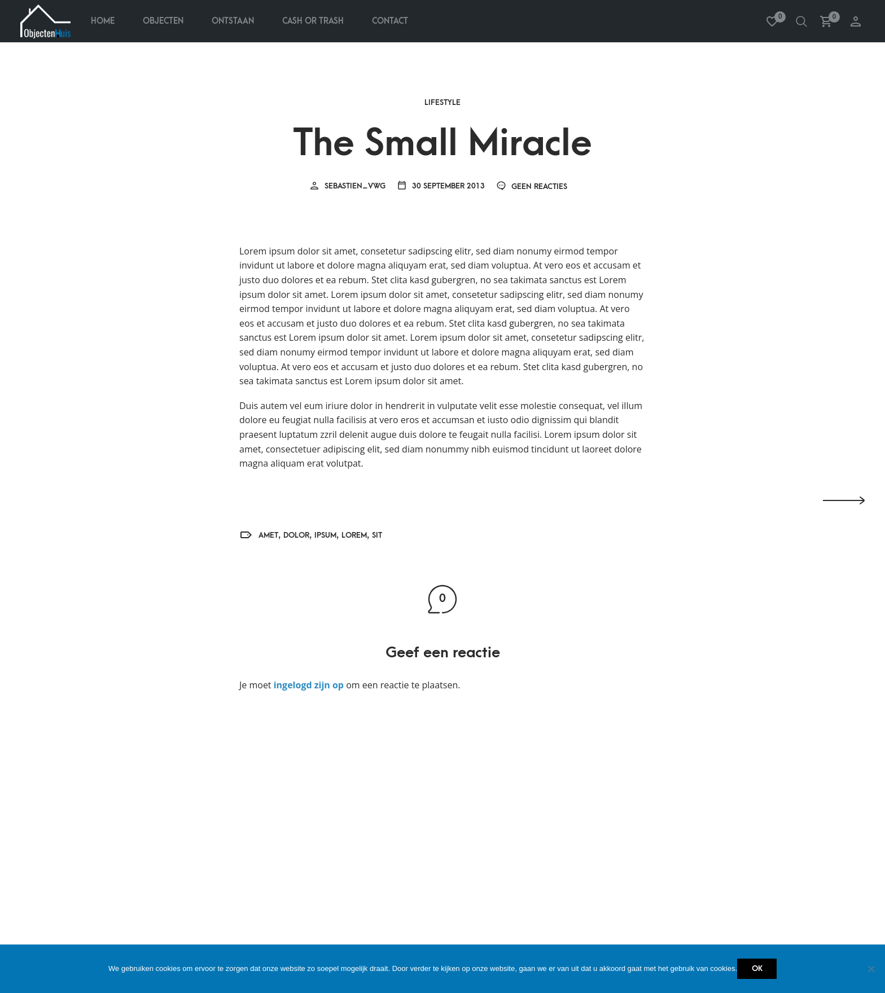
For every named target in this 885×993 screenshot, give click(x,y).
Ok (757, 968)
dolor (296, 535)
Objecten (163, 21)
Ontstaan (233, 21)
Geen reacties (531, 186)
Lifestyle (442, 103)
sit (377, 535)
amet (268, 535)
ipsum (325, 535)
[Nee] (871, 968)
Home (103, 21)
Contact (390, 21)
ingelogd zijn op (309, 685)
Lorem (354, 535)
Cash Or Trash (313, 21)
